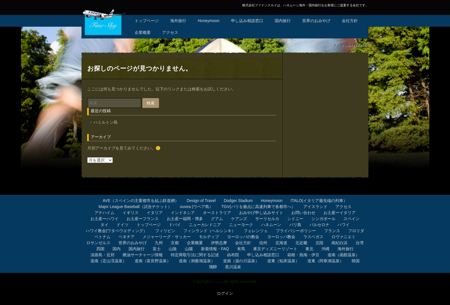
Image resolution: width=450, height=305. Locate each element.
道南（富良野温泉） (153, 261)
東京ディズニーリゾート (275, 248)
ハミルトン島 (106, 122)
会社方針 (350, 20)
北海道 (281, 242)
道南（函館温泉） (343, 254)
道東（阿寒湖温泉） (325, 261)
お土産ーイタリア (339, 212)
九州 (159, 242)
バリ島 (295, 224)
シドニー (295, 218)
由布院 (233, 254)
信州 (263, 242)
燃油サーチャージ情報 (143, 254)
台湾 (360, 242)
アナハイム (104, 212)
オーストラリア (217, 212)
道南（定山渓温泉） (108, 261)
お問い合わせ (303, 212)
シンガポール (323, 218)
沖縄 (325, 248)
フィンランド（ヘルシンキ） (209, 230)
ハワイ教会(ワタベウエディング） (117, 230)
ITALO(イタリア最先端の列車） (318, 200)
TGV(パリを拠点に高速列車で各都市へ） (258, 206)
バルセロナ (319, 224)
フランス (332, 230)
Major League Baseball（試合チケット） (135, 206)
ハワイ (344, 224)
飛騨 (213, 267)
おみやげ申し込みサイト (261, 212)
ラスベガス (313, 236)
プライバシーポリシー (296, 230)
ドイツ (123, 224)
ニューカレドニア (205, 224)
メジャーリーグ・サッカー (167, 236)
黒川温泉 (233, 267)
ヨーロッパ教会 (281, 236)
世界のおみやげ (316, 20)
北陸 (319, 242)
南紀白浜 (339, 242)
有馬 (241, 248)
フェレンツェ (256, 230)
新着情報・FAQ (215, 248)
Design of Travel (201, 200)
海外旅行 (178, 20)
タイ (104, 224)
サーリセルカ (267, 218)
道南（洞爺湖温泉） (197, 261)
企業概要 (143, 32)
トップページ (147, 20)
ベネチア (127, 236)
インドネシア (183, 212)
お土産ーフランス (143, 218)
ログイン (225, 293)
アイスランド (315, 206)
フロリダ (356, 230)
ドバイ (175, 224)
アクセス (170, 32)
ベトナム (102, 236)
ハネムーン (271, 224)
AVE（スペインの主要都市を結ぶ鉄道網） (141, 200)
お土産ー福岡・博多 (185, 218)
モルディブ (209, 236)
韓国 (356, 261)
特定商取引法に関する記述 (195, 254)
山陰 (173, 248)
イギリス (131, 212)
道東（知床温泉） (283, 261)
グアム (217, 218)
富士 (157, 248)
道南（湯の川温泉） (241, 261)
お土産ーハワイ (104, 218)
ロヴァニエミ (343, 236)
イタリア (155, 212)
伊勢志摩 (219, 242)
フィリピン (165, 230)
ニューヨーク (241, 224)
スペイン (352, 218)
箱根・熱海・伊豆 (303, 254)
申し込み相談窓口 (247, 20)
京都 (175, 242)
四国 (100, 248)
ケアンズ (239, 218)
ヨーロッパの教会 (243, 236)
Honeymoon (209, 20)
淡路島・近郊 (102, 254)
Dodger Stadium (238, 200)
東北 (309, 248)
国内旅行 (283, 20)
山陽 (189, 248)
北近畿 (301, 242)
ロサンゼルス (98, 242)
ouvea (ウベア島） (197, 206)
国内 (117, 248)
